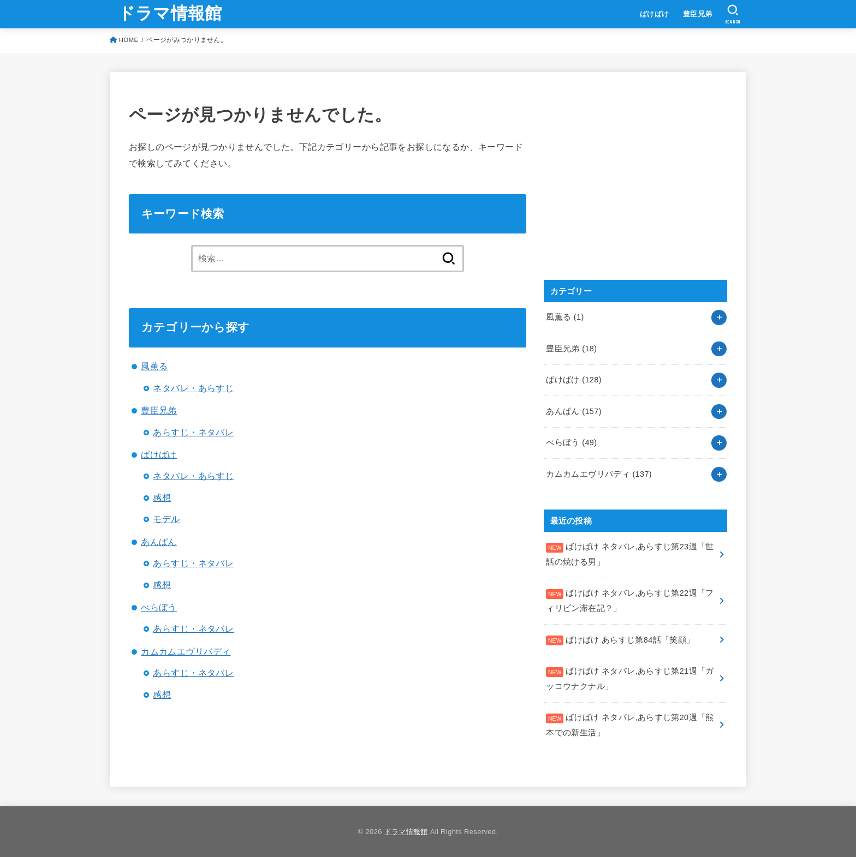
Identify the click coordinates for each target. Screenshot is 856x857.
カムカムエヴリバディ (185, 651)
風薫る (154, 366)
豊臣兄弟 (697, 14)
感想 (162, 497)
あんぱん (159, 542)
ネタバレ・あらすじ (193, 388)
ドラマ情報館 (170, 13)
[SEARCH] (733, 14)
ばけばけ (654, 14)
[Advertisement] (626, 187)
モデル (166, 519)
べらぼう (159, 607)
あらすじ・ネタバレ (193, 432)
